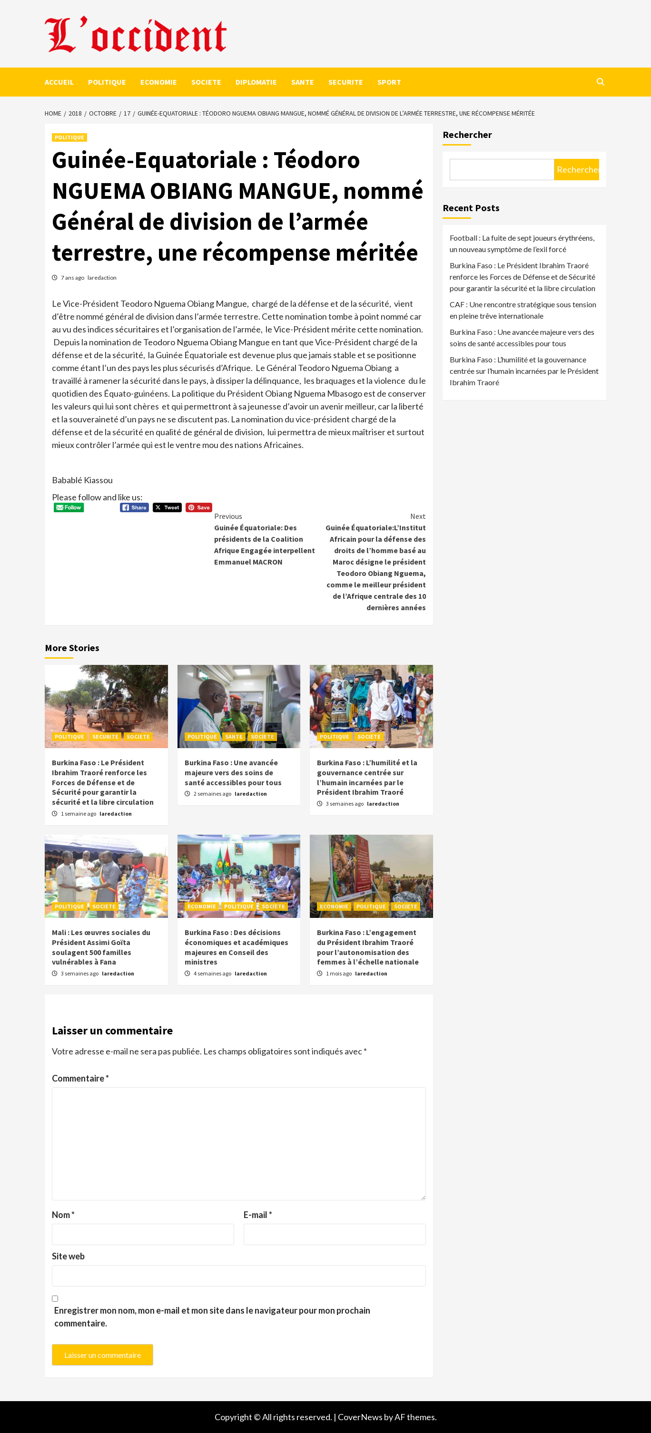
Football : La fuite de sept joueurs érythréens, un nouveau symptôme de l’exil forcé (522, 243)
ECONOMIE (158, 82)
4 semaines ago (213, 973)
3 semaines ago (345, 803)
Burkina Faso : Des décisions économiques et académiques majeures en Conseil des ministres (236, 946)
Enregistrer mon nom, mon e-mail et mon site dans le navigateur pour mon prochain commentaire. (212, 1316)
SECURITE (345, 82)
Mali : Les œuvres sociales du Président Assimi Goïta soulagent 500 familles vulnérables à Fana (101, 946)
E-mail (258, 1214)
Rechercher (467, 134)
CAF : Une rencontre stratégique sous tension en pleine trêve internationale (523, 310)
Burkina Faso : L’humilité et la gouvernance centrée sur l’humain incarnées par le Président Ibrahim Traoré (367, 777)
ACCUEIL (59, 82)
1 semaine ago (79, 813)
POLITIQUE (107, 82)
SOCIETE (206, 82)
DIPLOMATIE (256, 82)
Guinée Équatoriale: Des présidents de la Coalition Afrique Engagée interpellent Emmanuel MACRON (267, 538)
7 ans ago (73, 277)
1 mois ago (339, 973)
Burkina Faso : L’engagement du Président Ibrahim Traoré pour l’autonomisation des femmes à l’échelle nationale (368, 946)
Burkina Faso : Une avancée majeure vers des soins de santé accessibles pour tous (233, 772)
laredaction (102, 277)
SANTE (302, 82)
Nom (63, 1214)
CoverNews (360, 1417)
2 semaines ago (213, 793)
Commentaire (80, 1078)
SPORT (389, 82)
